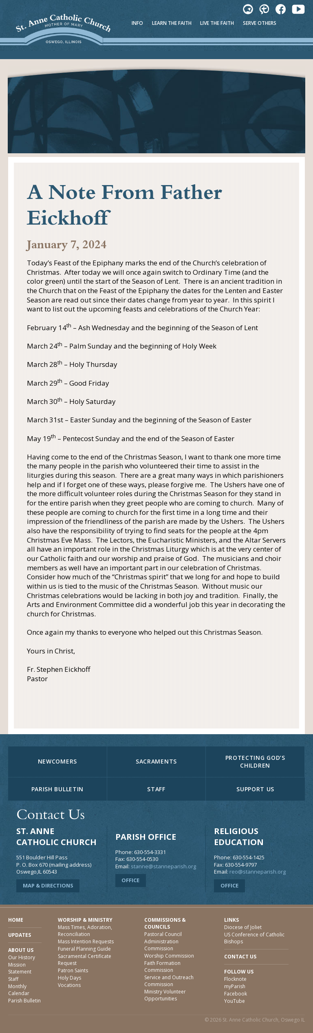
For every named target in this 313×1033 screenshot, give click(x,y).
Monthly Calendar (18, 990)
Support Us (255, 789)
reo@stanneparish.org (257, 871)
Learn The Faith (172, 23)
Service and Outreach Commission (169, 981)
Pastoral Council (163, 934)
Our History (21, 957)
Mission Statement (19, 968)
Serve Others (259, 23)
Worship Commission (169, 955)
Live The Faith (217, 23)
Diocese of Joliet (243, 927)
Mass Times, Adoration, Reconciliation (85, 931)
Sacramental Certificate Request (84, 960)
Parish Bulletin (57, 789)
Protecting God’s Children (255, 761)
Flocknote (235, 979)
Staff (156, 789)
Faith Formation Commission (162, 966)
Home (15, 919)
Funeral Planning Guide (84, 948)
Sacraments (156, 761)
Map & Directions (48, 885)
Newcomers (57, 761)
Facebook (235, 993)
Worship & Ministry (85, 919)
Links (231, 919)
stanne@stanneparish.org (163, 866)
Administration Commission (161, 945)
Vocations (69, 985)
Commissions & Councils (165, 923)
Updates (19, 934)
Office (130, 880)
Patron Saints (73, 970)
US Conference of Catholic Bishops (254, 938)
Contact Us (240, 956)
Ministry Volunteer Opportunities (165, 995)
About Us (20, 950)
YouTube (234, 1001)
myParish (234, 986)
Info (137, 23)
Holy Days (69, 977)
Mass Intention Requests (86, 941)
